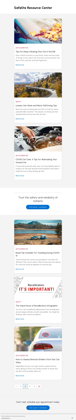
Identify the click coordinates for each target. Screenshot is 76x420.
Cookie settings (5, 418)
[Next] (39, 386)
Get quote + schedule (37, 207)
